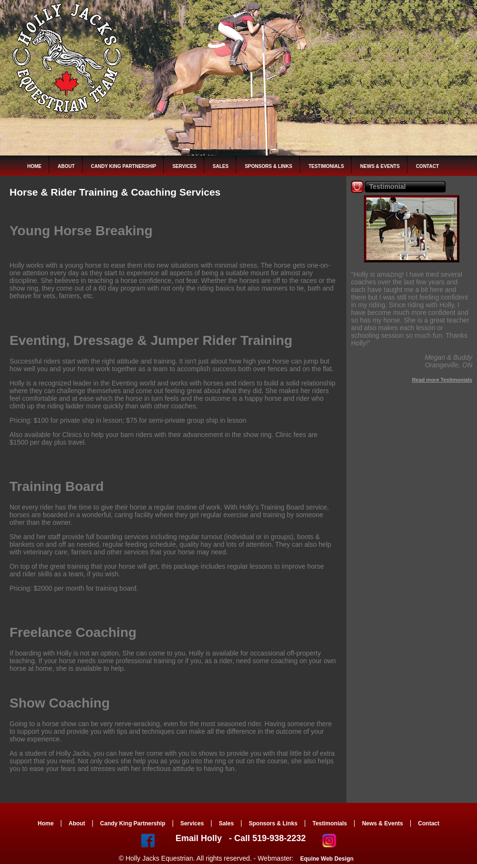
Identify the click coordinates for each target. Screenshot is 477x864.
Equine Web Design (326, 858)
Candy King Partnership (123, 166)
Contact (427, 166)
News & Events (380, 166)
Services (184, 166)
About (66, 166)
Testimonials (326, 166)
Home (34, 166)
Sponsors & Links (268, 166)
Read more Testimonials (442, 380)
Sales (220, 166)
